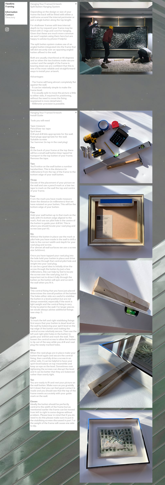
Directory (10, 17)
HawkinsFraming (9, 5)
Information (11, 12)
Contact (9, 14)
